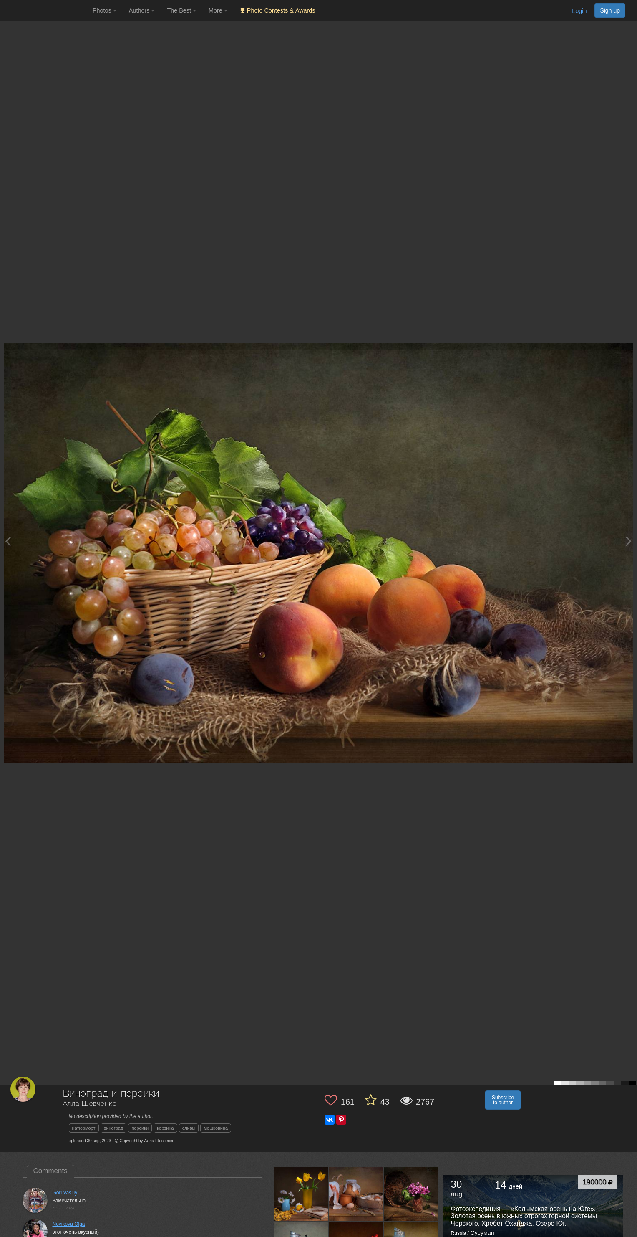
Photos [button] (104, 10)
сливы (189, 1128)
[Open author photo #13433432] (356, 1193)
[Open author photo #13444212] (301, 1193)
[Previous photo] (8, 541)
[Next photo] (629, 541)
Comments (50, 1171)
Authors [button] (142, 10)
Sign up (610, 10)
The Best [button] (181, 10)
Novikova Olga (69, 1224)
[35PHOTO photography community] (45, 10)
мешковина (216, 1128)
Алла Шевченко (90, 1104)
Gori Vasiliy (65, 1193)
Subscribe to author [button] (503, 1100)
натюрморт (84, 1128)
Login (579, 11)
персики (140, 1128)
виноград (113, 1128)
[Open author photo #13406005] (411, 1193)
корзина (165, 1128)
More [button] (218, 10)
